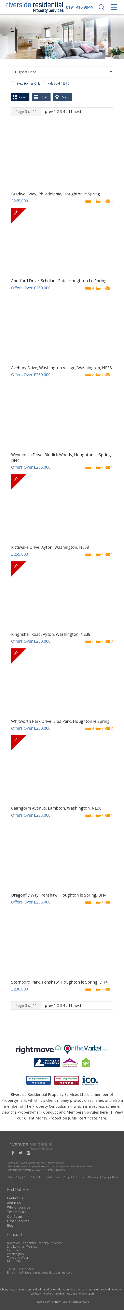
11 (70, 111)
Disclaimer (93, 1177)
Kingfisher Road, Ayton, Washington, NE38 (50, 634)
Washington (86, 1293)
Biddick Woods (52, 1289)
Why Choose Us (18, 1207)
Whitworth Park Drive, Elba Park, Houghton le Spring (60, 721)
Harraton (117, 1289)
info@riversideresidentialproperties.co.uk (45, 1272)
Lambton (35, 1293)
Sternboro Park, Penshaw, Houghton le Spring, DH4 (59, 982)
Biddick (37, 1289)
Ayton (13, 1289)
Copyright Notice (110, 1177)
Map (65, 97)
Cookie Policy (30, 1177)
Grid (22, 97)
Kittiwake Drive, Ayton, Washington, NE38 (50, 547)
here (104, 1112)
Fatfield (105, 1289)
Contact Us (15, 1198)
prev (49, 111)
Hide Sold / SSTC (58, 83)
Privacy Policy (14, 1177)
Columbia (69, 1289)
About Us (14, 1203)
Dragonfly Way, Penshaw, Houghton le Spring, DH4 (58, 895)
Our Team (14, 1216)
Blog (10, 1225)
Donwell (94, 1289)
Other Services (18, 1221)
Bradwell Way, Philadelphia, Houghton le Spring (55, 194)
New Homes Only (28, 83)
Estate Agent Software (76, 1301)
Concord (82, 1289)
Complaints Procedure (75, 1177)
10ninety (55, 1301)
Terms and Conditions (50, 1177)
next (77, 111)
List (44, 97)
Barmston (25, 1289)
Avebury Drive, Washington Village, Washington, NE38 (61, 367)
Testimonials (16, 1212)
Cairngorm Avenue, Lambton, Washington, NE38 (56, 808)
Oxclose (72, 1293)
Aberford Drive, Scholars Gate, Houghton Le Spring (59, 280)
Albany (4, 1289)
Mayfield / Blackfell (54, 1293)
